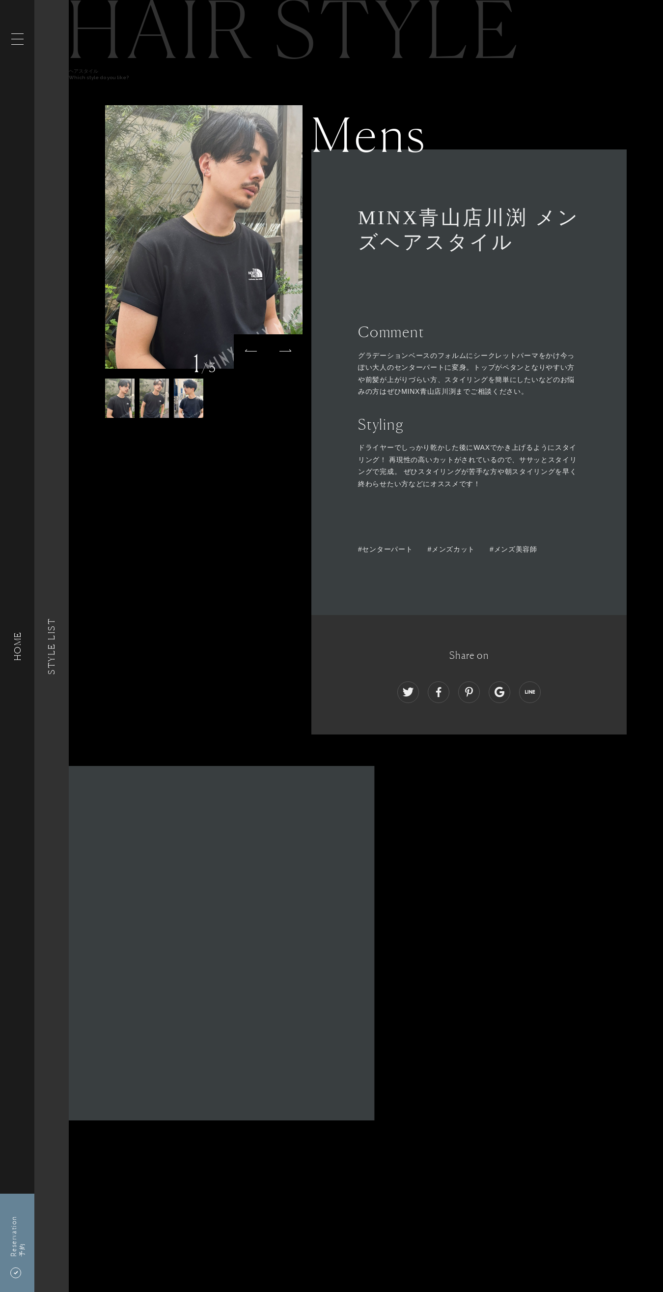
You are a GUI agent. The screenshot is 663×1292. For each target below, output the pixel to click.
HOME (17, 645)
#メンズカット (451, 549)
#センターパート (385, 549)
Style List (51, 645)
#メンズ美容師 (513, 549)
